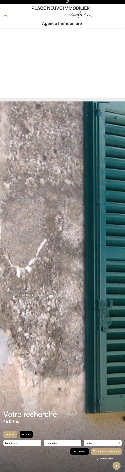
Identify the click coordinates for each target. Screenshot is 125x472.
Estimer (26, 435)
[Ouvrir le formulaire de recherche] (79, 453)
